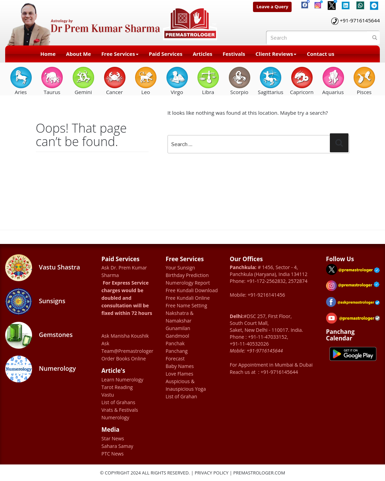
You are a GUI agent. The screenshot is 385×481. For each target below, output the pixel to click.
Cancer (114, 80)
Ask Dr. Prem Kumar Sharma (124, 271)
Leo (145, 80)
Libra (208, 80)
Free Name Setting (186, 305)
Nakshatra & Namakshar (179, 317)
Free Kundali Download (191, 290)
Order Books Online (123, 358)
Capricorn (301, 80)
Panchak (174, 343)
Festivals (234, 53)
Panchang (176, 351)
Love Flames (179, 373)
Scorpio (239, 80)
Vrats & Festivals (119, 410)
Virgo (177, 80)
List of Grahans (118, 402)
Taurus (52, 80)
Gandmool (177, 335)
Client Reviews (275, 53)
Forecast (174, 358)
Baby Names (179, 366)
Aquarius (333, 80)
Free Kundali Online (187, 298)
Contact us (320, 53)
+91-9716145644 (360, 20)
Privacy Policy (212, 473)
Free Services (120, 53)
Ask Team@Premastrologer (127, 347)
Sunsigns (35, 301)
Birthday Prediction (187, 275)
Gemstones (39, 335)
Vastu (107, 394)
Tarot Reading (117, 387)
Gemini (83, 80)
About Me (78, 53)
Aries (21, 80)
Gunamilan (177, 328)
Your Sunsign (180, 267)
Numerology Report (187, 282)
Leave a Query (272, 6)
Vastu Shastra (42, 267)
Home (47, 53)
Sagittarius (270, 80)
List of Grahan (181, 396)
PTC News (112, 453)
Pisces (364, 80)
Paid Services (166, 53)
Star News (112, 438)
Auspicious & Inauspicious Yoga (185, 385)
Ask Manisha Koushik (125, 335)
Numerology (40, 369)
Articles (202, 53)
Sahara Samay (117, 446)
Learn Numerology (122, 379)
